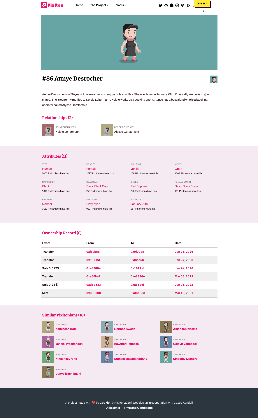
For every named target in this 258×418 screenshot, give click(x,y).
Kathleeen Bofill (66, 328)
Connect (202, 3)
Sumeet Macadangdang (130, 358)
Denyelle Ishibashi (68, 373)
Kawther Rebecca (126, 343)
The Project (98, 5)
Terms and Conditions (137, 407)
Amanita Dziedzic (185, 328)
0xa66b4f (93, 276)
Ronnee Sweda (124, 328)
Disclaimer (113, 407)
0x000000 (93, 293)
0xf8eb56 (93, 251)
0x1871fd (93, 260)
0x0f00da (137, 251)
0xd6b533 (93, 284)
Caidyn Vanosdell (185, 343)
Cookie (105, 402)
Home (79, 5)
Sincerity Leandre (185, 358)
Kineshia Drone (66, 358)
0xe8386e (93, 268)
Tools (120, 5)
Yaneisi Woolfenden (69, 343)
